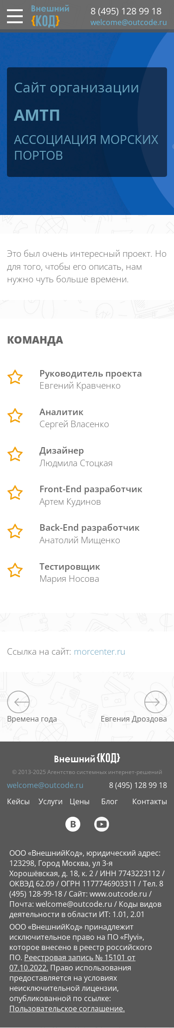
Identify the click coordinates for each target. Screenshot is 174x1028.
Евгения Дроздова (134, 718)
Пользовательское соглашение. (67, 1008)
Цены (80, 801)
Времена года (32, 718)
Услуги (51, 801)
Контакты (149, 801)
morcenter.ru (99, 651)
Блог (109, 801)
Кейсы (18, 801)
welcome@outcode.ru (128, 22)
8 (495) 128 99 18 (125, 11)
